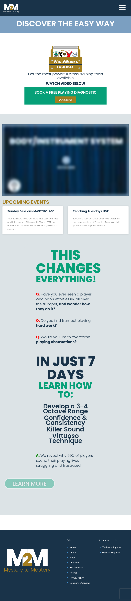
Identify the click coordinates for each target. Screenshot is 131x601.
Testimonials (76, 567)
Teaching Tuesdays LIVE (91, 211)
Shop (72, 557)
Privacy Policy (77, 577)
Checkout (75, 562)
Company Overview (80, 582)
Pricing (73, 572)
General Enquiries (111, 552)
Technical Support (111, 547)
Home (73, 547)
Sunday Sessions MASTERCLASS (31, 211)
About (73, 552)
